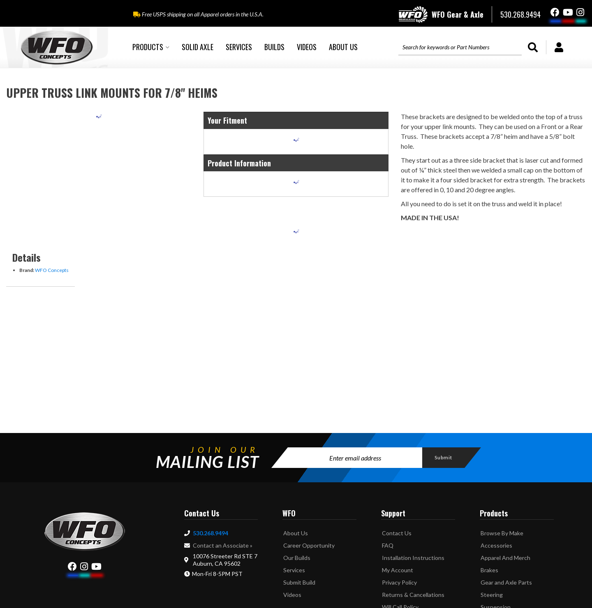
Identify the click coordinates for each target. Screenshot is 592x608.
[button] (151, 47)
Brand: (26, 270)
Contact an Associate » (222, 545)
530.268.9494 (210, 533)
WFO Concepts (52, 270)
